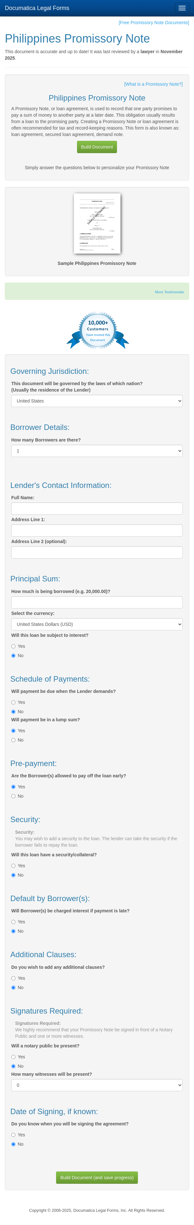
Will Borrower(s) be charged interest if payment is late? (70, 910)
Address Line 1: (28, 519)
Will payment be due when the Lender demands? (63, 691)
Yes (18, 646)
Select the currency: (32, 613)
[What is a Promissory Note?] (153, 84)
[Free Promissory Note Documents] (154, 22)
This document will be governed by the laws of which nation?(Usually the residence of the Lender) (77, 387)
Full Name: (22, 497)
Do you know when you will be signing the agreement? (70, 1123)
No (17, 655)
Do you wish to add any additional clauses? (58, 967)
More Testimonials (169, 292)
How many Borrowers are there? (46, 439)
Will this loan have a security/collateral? (54, 854)
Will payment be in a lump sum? (45, 719)
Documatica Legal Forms (37, 8)
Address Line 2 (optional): (39, 541)
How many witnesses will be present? (51, 1074)
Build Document (97, 147)
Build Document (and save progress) (96, 1177)
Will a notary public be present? (45, 1045)
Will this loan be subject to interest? (49, 635)
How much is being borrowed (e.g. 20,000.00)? (60, 591)
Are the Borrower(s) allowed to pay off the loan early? (68, 775)
